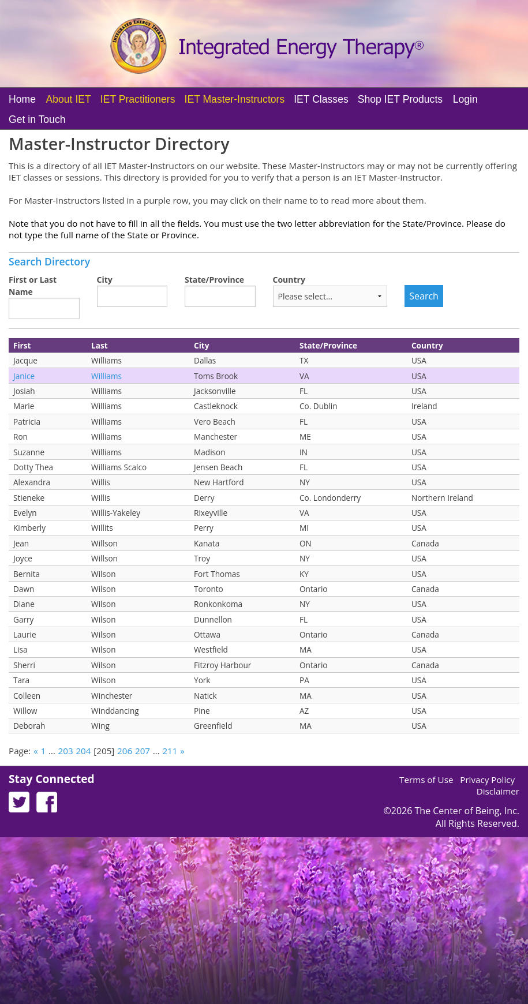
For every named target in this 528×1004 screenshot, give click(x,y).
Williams (106, 375)
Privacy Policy (487, 779)
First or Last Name (33, 285)
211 (169, 750)
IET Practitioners (137, 99)
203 (65, 750)
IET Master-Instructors (235, 99)
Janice (24, 375)
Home (22, 99)
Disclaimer (498, 791)
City (105, 279)
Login (465, 99)
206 (124, 750)
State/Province (214, 279)
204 (83, 750)
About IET (68, 99)
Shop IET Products (400, 99)
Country (289, 279)
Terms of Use (426, 779)
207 (142, 750)
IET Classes (321, 99)
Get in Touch (37, 119)
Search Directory (49, 261)
